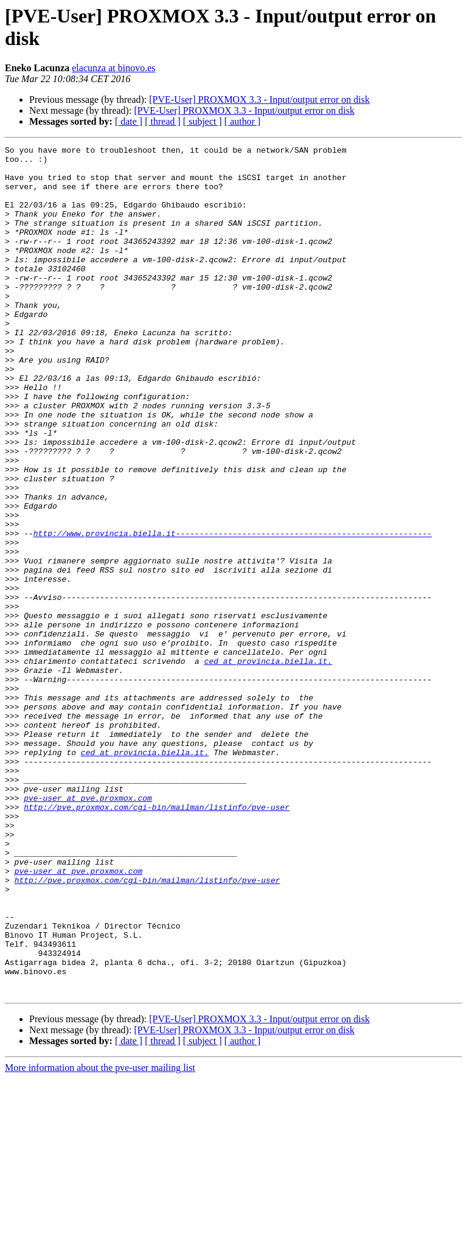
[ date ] (128, 121)
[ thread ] (163, 121)
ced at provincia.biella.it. (268, 764)
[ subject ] (202, 121)
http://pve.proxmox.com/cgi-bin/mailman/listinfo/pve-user (156, 940)
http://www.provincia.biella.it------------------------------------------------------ (232, 611)
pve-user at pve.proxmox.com (88, 929)
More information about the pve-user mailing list (100, 1237)
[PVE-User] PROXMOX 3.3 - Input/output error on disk (259, 99)
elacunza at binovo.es (113, 68)
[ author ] (242, 121)
